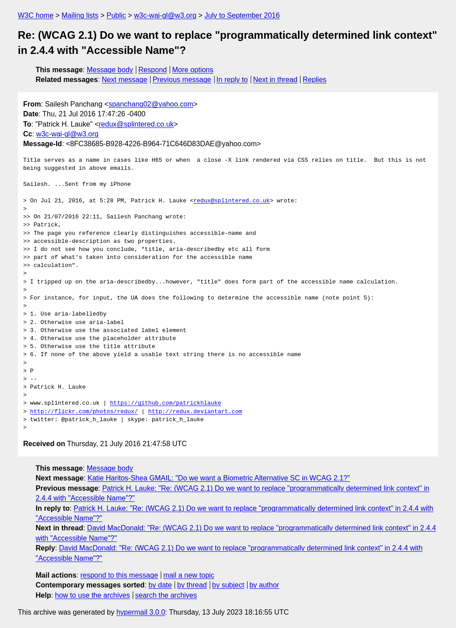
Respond (152, 70)
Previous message (182, 79)
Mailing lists (79, 15)
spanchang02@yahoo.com (151, 104)
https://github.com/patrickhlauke (165, 403)
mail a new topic (189, 575)
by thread (192, 585)
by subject (228, 585)
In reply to (232, 79)
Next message (124, 79)
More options (193, 70)
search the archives (166, 595)
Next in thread (275, 79)
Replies (314, 79)
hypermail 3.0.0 (140, 612)
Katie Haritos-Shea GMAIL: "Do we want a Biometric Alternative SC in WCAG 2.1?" (219, 478)
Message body (110, 70)
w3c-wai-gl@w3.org (165, 15)
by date (159, 585)
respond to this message (119, 575)
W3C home (35, 15)
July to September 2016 (242, 15)
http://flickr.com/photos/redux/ (84, 412)
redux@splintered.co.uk (136, 124)
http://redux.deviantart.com (195, 412)
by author (264, 585)
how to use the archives (92, 595)
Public (116, 15)
